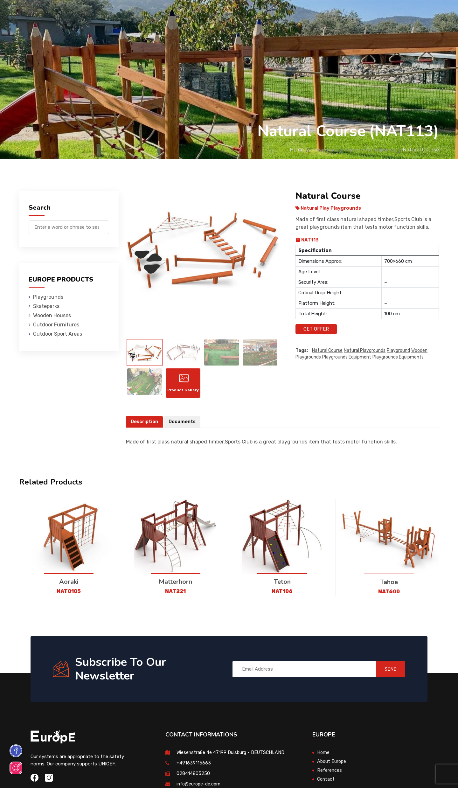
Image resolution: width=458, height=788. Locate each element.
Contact (332, 14)
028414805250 (193, 778)
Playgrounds (90, 14)
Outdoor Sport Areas (57, 334)
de (419, 15)
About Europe (332, 766)
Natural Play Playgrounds (364, 150)
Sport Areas (264, 14)
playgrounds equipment (346, 357)
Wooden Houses (166, 14)
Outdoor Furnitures (217, 14)
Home (275, 150)
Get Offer (316, 329)
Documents (184, 426)
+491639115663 (194, 768)
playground (398, 350)
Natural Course (327, 350)
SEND (386, 673)
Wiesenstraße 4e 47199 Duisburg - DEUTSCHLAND (232, 757)
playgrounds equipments (398, 357)
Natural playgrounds (364, 350)
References (301, 14)
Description (145, 426)
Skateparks (127, 14)
